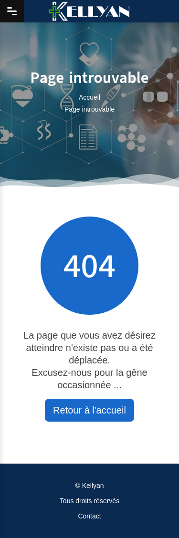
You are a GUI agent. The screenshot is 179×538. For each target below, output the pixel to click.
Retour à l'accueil (89, 410)
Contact (89, 516)
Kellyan (93, 485)
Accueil (89, 97)
